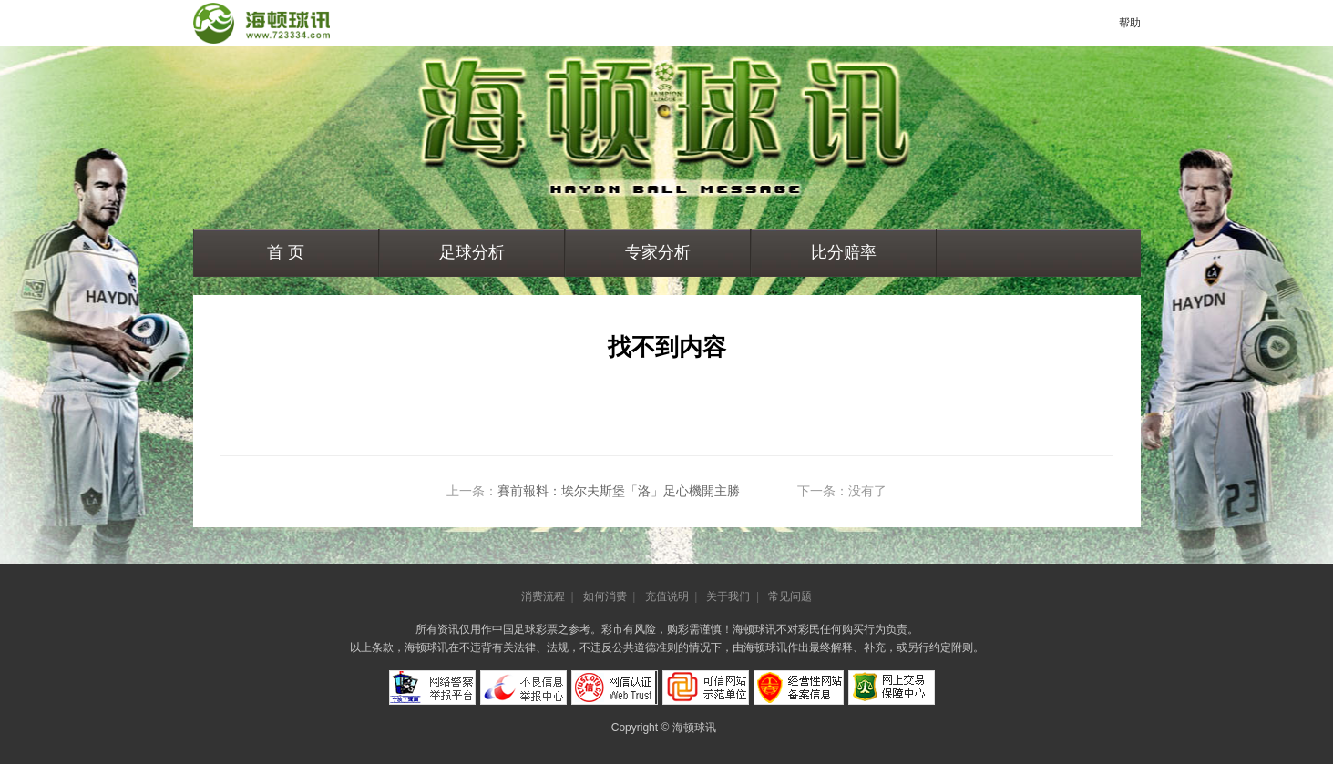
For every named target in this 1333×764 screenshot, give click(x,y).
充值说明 (667, 596)
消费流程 (543, 596)
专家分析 (658, 252)
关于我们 (728, 596)
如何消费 (605, 596)
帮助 (1130, 22)
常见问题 (790, 596)
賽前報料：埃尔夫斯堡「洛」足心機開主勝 (618, 491)
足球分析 (472, 252)
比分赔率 (844, 252)
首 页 (285, 252)
